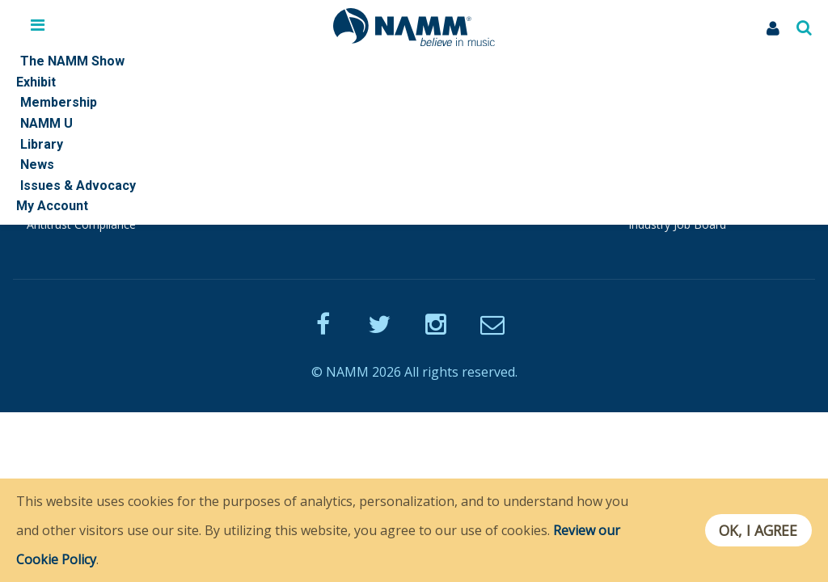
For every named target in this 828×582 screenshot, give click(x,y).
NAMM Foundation (678, 170)
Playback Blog (264, 206)
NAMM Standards (73, 206)
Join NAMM (257, 170)
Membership (260, 150)
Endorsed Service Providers (298, 188)
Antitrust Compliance (81, 224)
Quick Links (56, 150)
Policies (46, 188)
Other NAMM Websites (693, 150)
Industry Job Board (677, 224)
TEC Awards (659, 206)
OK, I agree (758, 530)
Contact (47, 170)
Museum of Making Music (696, 188)
